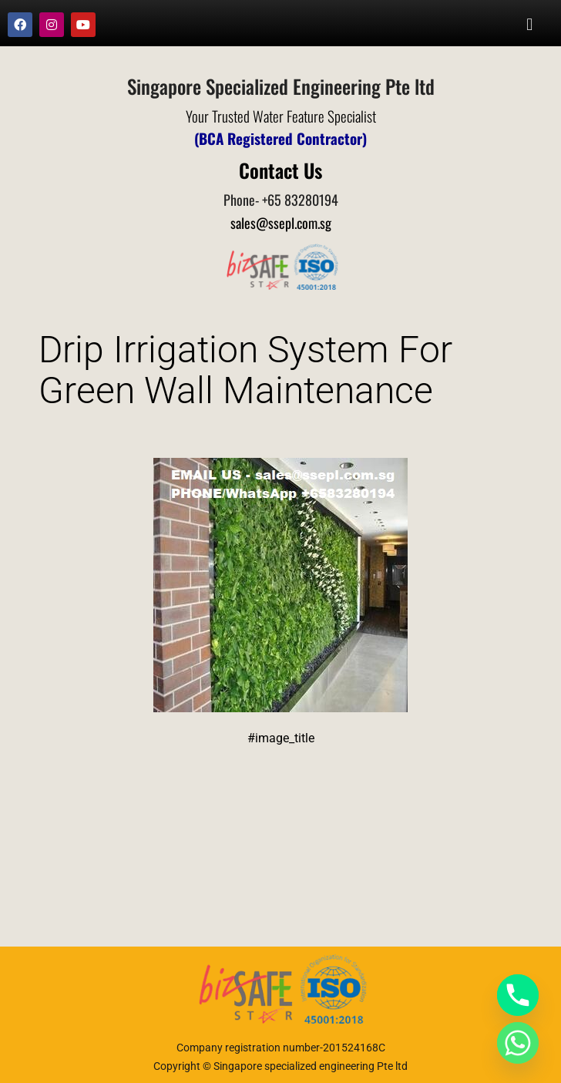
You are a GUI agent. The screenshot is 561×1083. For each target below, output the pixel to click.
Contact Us (280, 170)
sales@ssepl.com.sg (280, 223)
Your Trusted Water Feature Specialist (281, 115)
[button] (530, 24)
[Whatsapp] (518, 1043)
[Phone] (518, 995)
